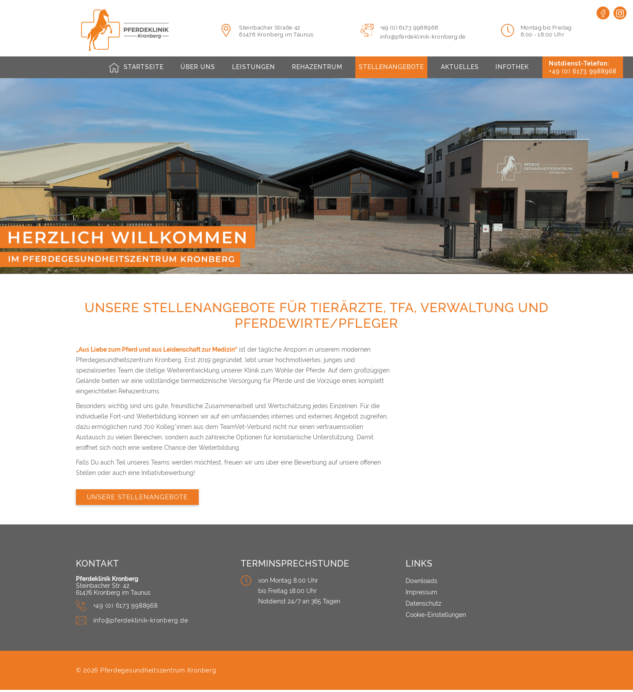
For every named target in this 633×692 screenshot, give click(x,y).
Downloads (421, 583)
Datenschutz (423, 605)
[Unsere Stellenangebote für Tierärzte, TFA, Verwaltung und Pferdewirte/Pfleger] (482, 400)
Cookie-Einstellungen (436, 616)
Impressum (421, 594)
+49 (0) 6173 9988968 (409, 27)
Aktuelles (460, 67)
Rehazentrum (316, 67)
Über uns (197, 67)
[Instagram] (619, 13)
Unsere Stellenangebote (137, 499)
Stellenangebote (391, 67)
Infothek (514, 67)
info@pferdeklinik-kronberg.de (423, 36)
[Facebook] (603, 13)
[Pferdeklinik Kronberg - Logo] (140, 30)
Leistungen (252, 67)
